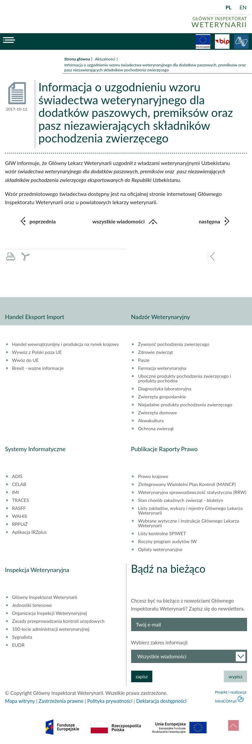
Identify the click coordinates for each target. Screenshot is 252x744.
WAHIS (19, 516)
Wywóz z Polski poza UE (37, 352)
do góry (233, 725)
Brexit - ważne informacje (38, 368)
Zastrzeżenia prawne (61, 701)
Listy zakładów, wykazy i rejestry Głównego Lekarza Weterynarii (190, 510)
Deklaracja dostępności (161, 701)
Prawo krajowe (153, 476)
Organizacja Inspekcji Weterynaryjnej (49, 613)
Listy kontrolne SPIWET (162, 533)
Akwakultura (151, 420)
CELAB (19, 484)
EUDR (18, 645)
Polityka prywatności (109, 701)
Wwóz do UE (25, 360)
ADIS (17, 476)
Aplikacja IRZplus (29, 532)
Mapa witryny (20, 701)
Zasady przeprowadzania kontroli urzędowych (58, 621)
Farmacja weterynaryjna (162, 368)
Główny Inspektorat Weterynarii (44, 597)
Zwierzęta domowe (157, 412)
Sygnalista (22, 637)
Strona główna (77, 58)
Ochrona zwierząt (156, 428)
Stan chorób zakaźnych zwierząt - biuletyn (180, 500)
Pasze (144, 360)
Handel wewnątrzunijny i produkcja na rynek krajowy (65, 344)
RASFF (19, 508)
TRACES (20, 500)
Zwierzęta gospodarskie (162, 396)
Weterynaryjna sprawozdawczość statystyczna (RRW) (192, 492)
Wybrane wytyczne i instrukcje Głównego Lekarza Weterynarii (188, 523)
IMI (15, 492)
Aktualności (105, 58)
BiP (222, 41)
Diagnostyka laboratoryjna (164, 388)
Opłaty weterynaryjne (160, 549)
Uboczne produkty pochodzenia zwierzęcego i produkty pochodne (184, 378)
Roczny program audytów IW (167, 541)
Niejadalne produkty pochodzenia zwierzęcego (185, 404)
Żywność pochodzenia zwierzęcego (173, 344)
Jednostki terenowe (32, 605)
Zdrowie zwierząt (155, 352)
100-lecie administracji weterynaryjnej (50, 629)
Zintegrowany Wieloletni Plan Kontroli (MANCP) (187, 484)
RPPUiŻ (19, 524)
